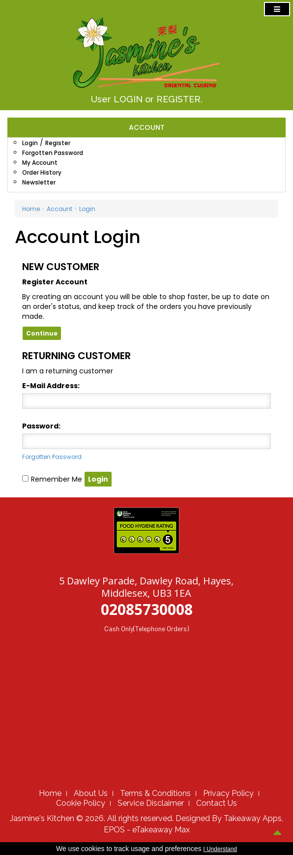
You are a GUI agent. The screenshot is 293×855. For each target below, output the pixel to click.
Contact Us (216, 803)
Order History (41, 172)
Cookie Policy (80, 803)
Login (30, 143)
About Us (91, 793)
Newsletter (39, 182)
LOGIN (128, 99)
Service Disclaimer (150, 803)
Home (31, 209)
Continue (42, 333)
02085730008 (147, 609)
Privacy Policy (228, 793)
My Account (40, 162)
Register (57, 143)
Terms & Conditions (155, 793)
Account (59, 209)
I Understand (220, 849)
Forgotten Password (52, 153)
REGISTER (178, 99)
